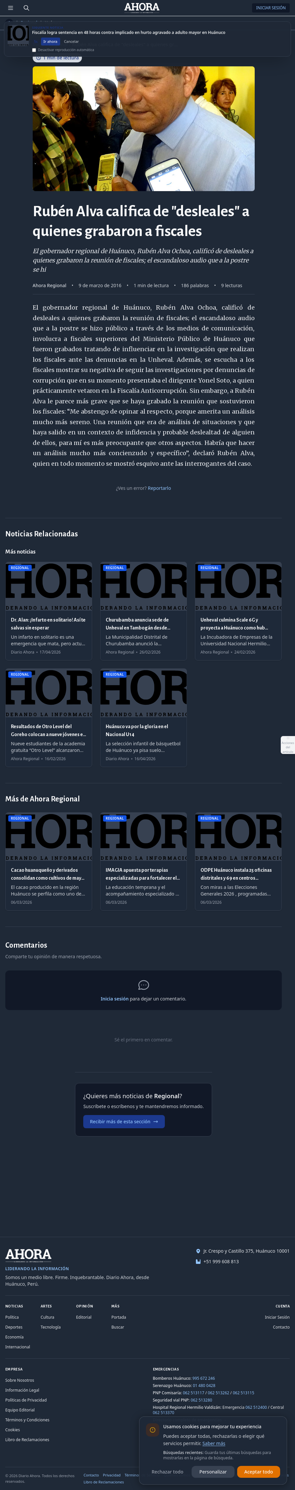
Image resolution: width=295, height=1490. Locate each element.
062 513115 (243, 1393)
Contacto (281, 1327)
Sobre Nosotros (19, 1380)
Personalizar (213, 1472)
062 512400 (256, 1407)
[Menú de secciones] (10, 8)
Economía (14, 1337)
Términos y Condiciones (27, 1420)
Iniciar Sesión (271, 8)
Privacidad (112, 1475)
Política (12, 1317)
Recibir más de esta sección (124, 1121)
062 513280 (201, 1400)
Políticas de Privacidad (26, 1400)
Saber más (214, 1443)
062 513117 (193, 1393)
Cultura (47, 1317)
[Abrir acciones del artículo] (287, 745)
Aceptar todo (258, 1472)
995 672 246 (204, 1378)
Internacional (17, 1347)
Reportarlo (159, 488)
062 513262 (218, 1393)
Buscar (117, 1327)
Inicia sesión (115, 999)
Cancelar (71, 45)
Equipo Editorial (20, 1410)
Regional (29, 22)
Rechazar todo (167, 1472)
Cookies (12, 1430)
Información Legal (22, 1390)
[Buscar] (26, 8)
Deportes (13, 1327)
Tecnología (51, 1327)
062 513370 (163, 1412)
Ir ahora (50, 45)
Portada (118, 1317)
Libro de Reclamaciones (27, 1439)
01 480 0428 (204, 1385)
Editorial (84, 1317)
